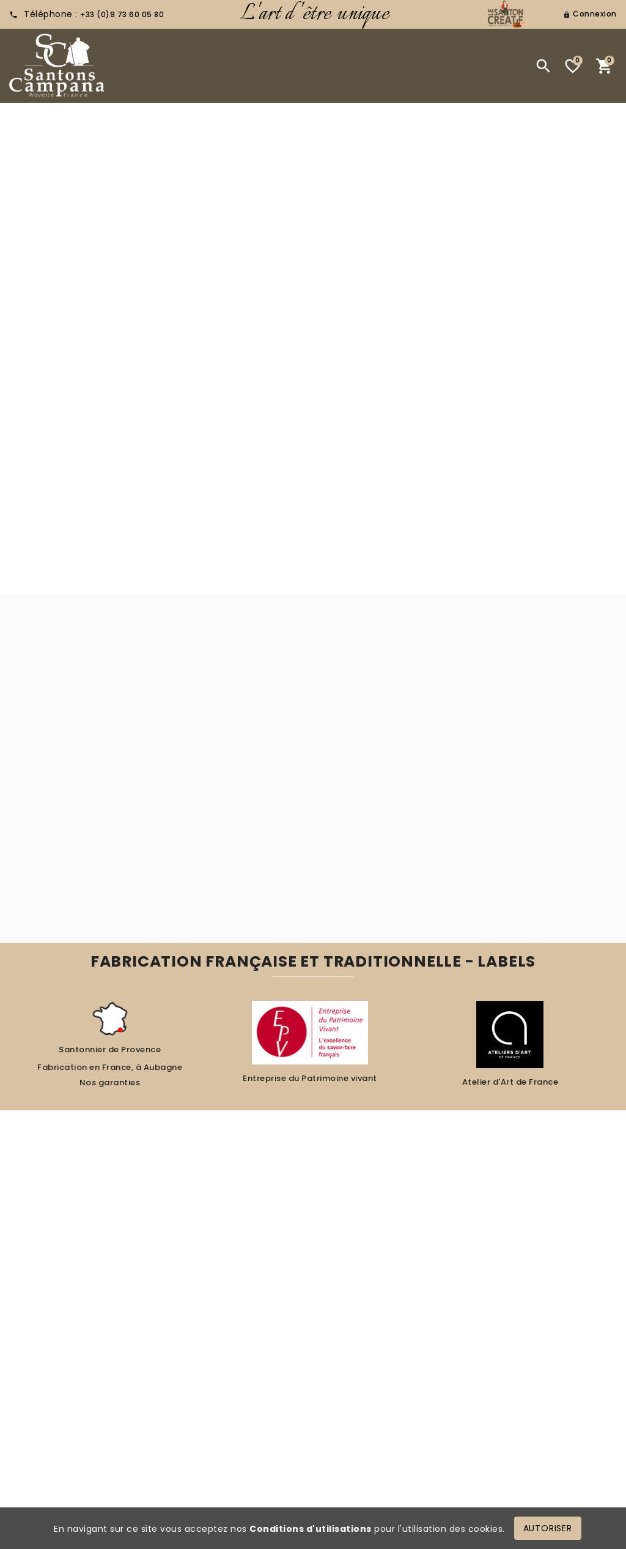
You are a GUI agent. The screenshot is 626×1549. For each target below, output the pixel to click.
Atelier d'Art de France (510, 1082)
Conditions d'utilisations (310, 1529)
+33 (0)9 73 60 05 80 (122, 14)
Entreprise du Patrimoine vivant (310, 1078)
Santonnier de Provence (110, 1049)
